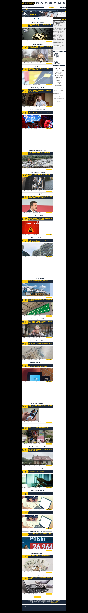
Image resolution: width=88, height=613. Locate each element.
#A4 (57, 98)
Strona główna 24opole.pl (37, 606)
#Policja (62, 70)
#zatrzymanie (59, 77)
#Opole (61, 68)
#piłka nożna (59, 93)
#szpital (54, 96)
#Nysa (55, 95)
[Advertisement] (37, 139)
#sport (57, 73)
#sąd (63, 96)
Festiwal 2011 (56, 54)
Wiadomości (29, 9)
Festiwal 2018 (56, 60)
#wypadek (57, 70)
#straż (58, 90)
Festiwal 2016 (56, 57)
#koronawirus (59, 80)
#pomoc (63, 93)
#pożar (61, 75)
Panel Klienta (57, 606)
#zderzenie (58, 78)
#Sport (61, 72)
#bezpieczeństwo (59, 85)
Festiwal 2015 (56, 56)
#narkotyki (55, 98)
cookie (57, 601)
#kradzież (56, 88)
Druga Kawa (56, 53)
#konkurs (55, 93)
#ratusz (59, 88)
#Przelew (34, 9)
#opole (57, 72)
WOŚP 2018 (56, 62)
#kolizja (57, 87)
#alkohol (60, 87)
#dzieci (59, 98)
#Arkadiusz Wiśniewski (60, 95)
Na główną (56, 61)
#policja (56, 68)
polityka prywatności (54, 602)
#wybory (61, 90)
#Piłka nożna (59, 101)
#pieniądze (62, 98)
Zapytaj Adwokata (57, 63)
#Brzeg (61, 96)
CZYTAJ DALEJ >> (49, 41)
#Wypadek (58, 96)
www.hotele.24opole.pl (37, 607)
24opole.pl (24, 9)
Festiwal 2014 (56, 55)
